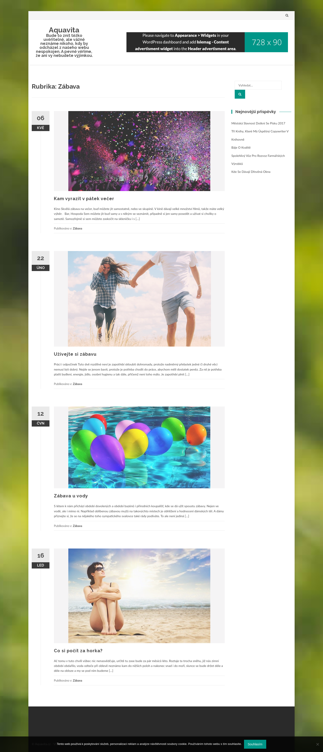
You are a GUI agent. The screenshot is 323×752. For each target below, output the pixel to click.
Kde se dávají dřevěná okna (250, 172)
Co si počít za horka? (78, 650)
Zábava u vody (71, 496)
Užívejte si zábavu (75, 354)
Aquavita (64, 30)
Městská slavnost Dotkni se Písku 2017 (258, 123)
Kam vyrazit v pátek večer (84, 198)
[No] (317, 744)
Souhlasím (255, 744)
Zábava (77, 228)
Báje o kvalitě (241, 147)
